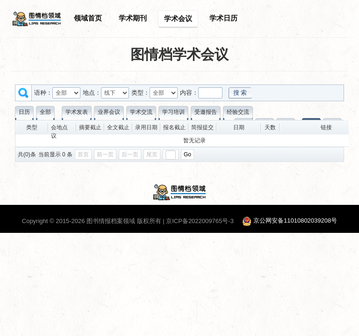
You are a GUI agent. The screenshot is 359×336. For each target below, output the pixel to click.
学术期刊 (133, 18)
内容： (189, 92)
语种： (43, 92)
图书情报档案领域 (110, 220)
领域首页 (88, 18)
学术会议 (178, 18)
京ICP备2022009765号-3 (200, 220)
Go (187, 154)
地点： (92, 92)
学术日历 (223, 18)
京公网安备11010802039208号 (295, 220)
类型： (140, 92)
